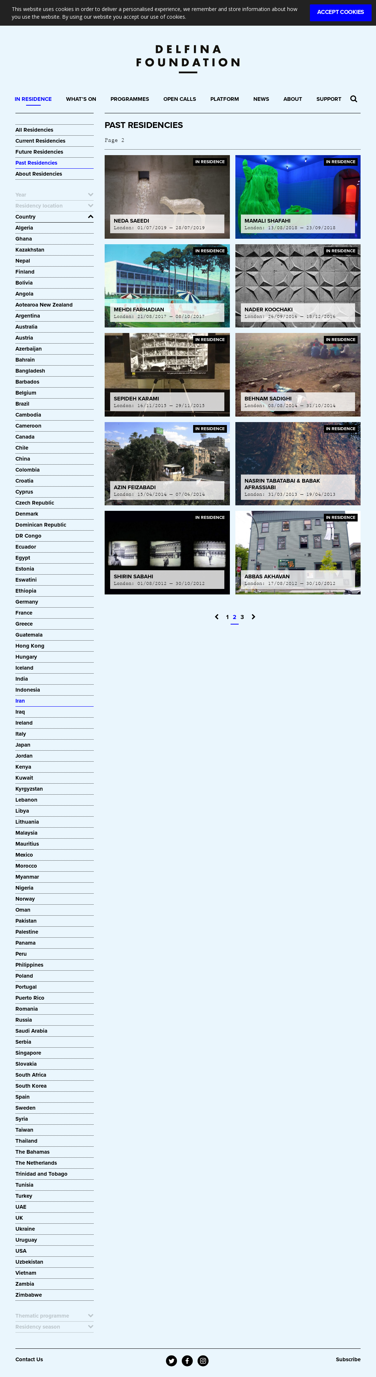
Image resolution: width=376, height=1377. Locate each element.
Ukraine (25, 1229)
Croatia (24, 480)
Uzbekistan (29, 1262)
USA (20, 1251)
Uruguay (26, 1240)
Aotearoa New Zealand (44, 304)
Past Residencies (36, 163)
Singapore (28, 1053)
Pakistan (26, 921)
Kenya (23, 766)
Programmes (130, 99)
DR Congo (28, 535)
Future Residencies (39, 152)
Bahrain (25, 359)
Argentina (27, 315)
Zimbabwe (28, 1295)
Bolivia (24, 282)
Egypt (22, 557)
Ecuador (25, 546)
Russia (23, 1020)
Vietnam (25, 1273)
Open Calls (179, 99)
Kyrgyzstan (29, 788)
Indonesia (27, 689)
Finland (25, 271)
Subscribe (348, 1359)
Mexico (24, 855)
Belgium (25, 392)
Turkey (23, 1196)
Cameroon (28, 425)
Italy (20, 733)
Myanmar (27, 877)
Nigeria (24, 888)
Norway (25, 899)
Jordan (24, 755)
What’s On (81, 99)
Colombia (27, 469)
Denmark (26, 513)
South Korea (31, 1086)
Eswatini (26, 579)
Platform (224, 99)
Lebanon (26, 799)
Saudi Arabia (31, 1031)
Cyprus (24, 491)
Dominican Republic (40, 524)
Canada (25, 436)
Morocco (26, 866)
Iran (20, 700)
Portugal (26, 987)
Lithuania (27, 821)
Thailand (26, 1141)
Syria (21, 1119)
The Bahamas (32, 1152)
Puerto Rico (29, 998)
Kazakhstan (29, 249)
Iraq (20, 711)
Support (329, 99)
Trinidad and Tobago (41, 1174)
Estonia (24, 568)
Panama (25, 943)
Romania (26, 1009)
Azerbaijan (28, 348)
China (22, 458)
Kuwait (24, 777)
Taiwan (24, 1130)
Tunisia (24, 1185)
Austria (24, 337)
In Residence (33, 99)
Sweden (25, 1108)
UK (19, 1218)
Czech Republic (34, 502)
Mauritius (27, 844)
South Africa (30, 1075)
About (292, 99)
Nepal (22, 260)
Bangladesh (30, 370)
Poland (24, 976)
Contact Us (29, 1359)
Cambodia (28, 414)
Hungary (26, 656)
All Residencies (34, 130)
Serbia (23, 1042)
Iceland (24, 667)
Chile (21, 447)
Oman (22, 910)
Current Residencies (40, 141)
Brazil (22, 403)
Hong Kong (29, 645)
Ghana (23, 238)
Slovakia (26, 1064)
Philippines (29, 965)
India (21, 678)
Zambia (24, 1284)
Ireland (24, 722)
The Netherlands (36, 1163)
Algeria (24, 227)
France (23, 612)
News (261, 99)
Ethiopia (26, 590)
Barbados (27, 381)
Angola (24, 293)
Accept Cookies (340, 12)
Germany (26, 601)
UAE (20, 1207)
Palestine (26, 932)
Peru (21, 954)
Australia (26, 326)
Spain (22, 1097)
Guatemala (29, 634)
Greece (24, 623)
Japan (22, 744)
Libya (22, 810)
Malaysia (26, 833)
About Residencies (38, 174)
